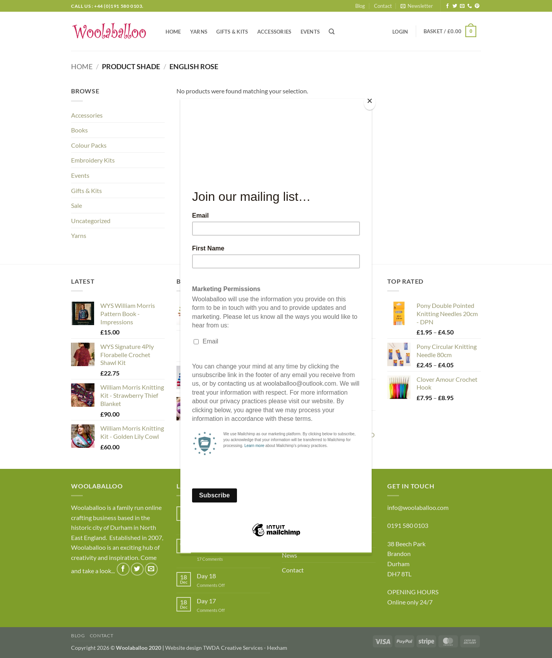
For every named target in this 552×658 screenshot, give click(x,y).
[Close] (370, 102)
